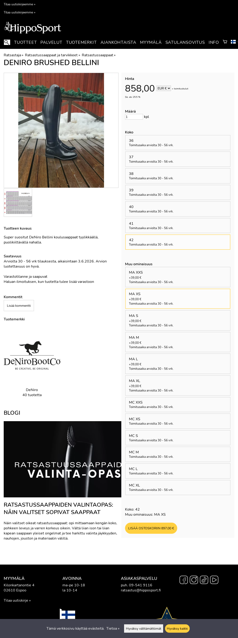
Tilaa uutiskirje (16, 600)
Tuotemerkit (81, 42)
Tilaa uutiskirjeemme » (19, 4)
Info (214, 42)
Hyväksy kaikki (177, 628)
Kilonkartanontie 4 (19, 585)
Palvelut (51, 42)
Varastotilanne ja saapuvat (25, 276)
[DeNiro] (32, 365)
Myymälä (151, 42)
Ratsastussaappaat (99, 55)
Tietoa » (112, 628)
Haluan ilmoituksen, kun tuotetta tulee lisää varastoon (49, 281)
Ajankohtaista (118, 42)
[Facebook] (184, 580)
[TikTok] (204, 580)
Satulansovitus (185, 42)
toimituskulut (181, 88)
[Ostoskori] (225, 42)
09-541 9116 (140, 585)
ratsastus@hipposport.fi (141, 590)
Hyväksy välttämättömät (143, 628)
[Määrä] (134, 117)
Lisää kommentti (19, 305)
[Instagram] (194, 580)
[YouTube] (214, 580)
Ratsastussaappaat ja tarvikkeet (52, 55)
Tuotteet (25, 42)
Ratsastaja (13, 55)
